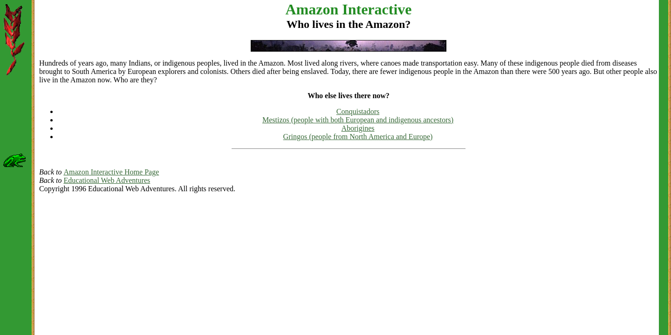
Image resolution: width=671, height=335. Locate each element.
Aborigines (357, 128)
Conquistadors (357, 111)
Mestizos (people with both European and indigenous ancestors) (357, 120)
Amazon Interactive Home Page (111, 172)
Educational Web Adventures (106, 180)
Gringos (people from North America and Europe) (358, 137)
